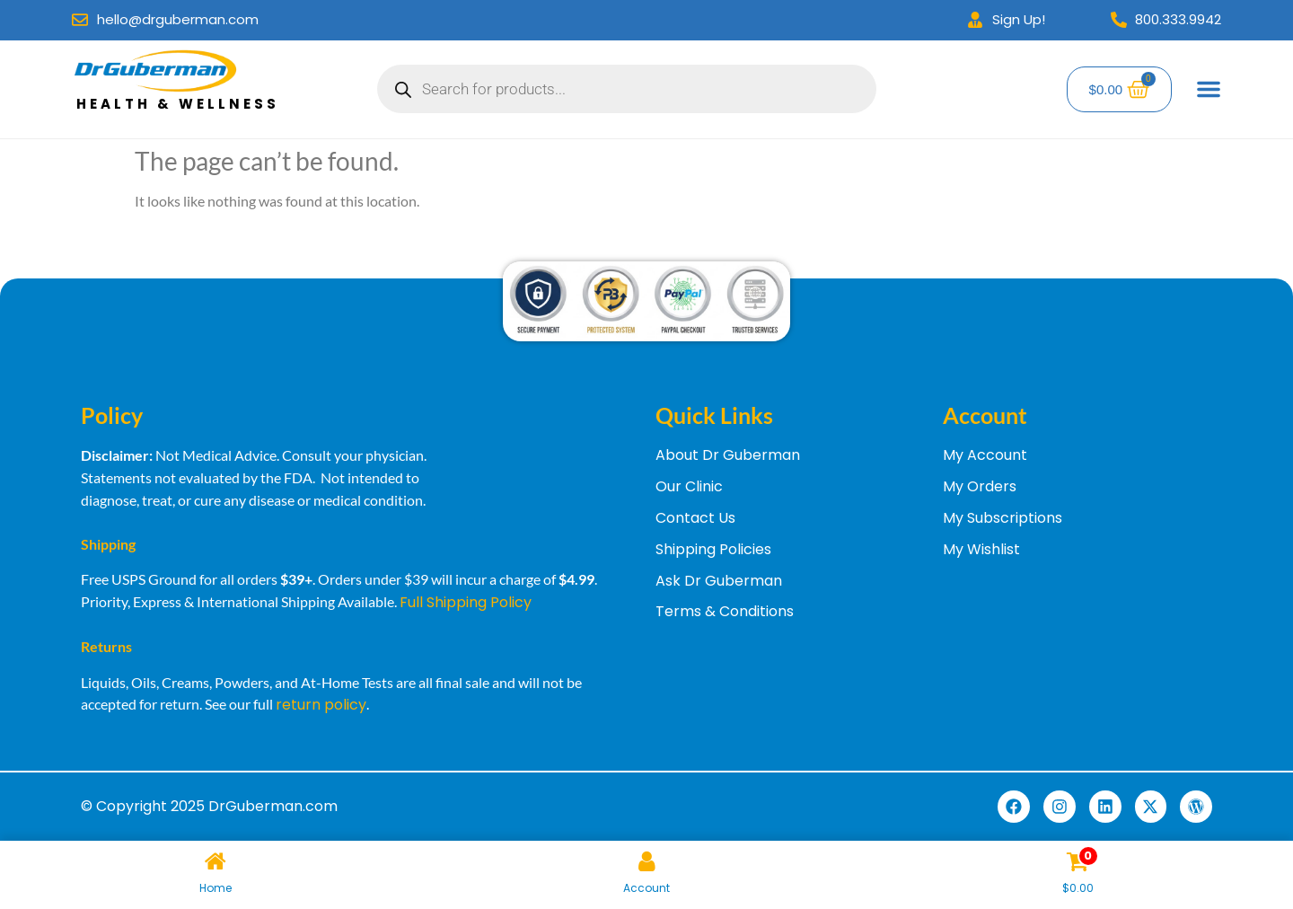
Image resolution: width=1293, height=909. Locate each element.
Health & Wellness (177, 103)
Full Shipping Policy (466, 602)
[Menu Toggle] (1208, 88)
